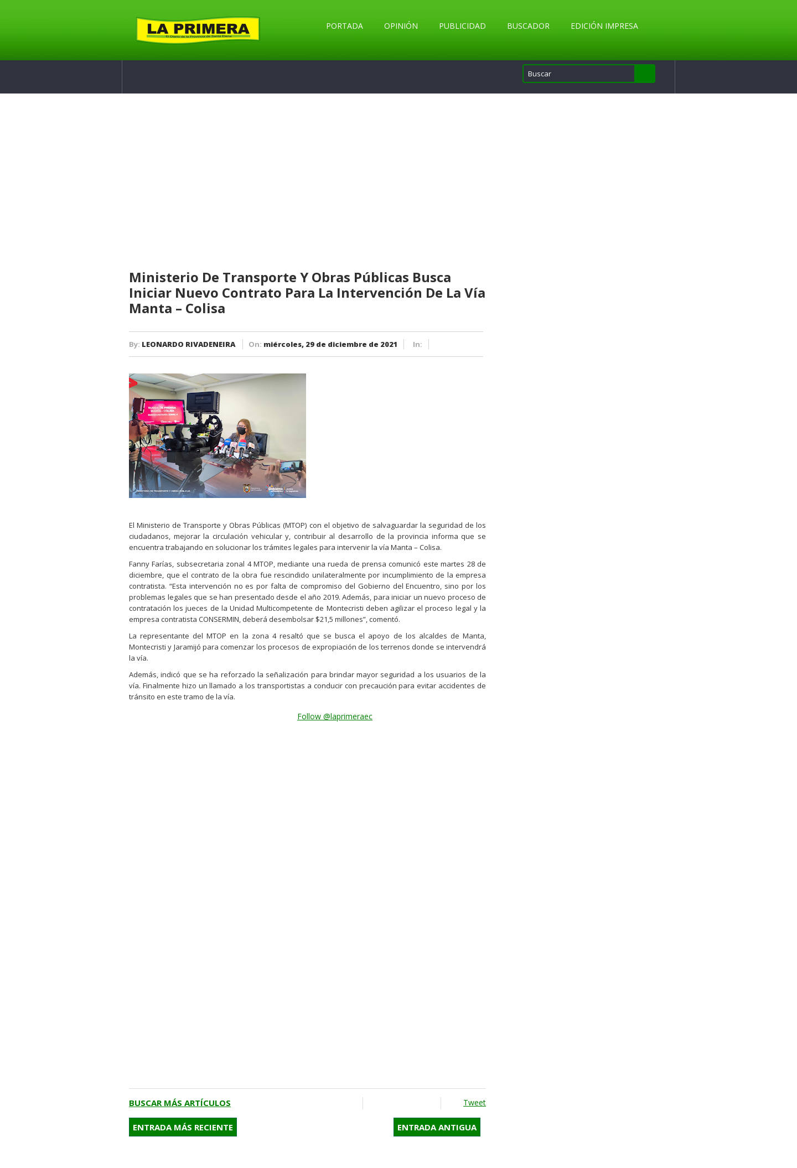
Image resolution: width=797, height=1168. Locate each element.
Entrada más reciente (183, 1127)
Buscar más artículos (180, 1102)
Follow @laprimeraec (334, 716)
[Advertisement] (307, 182)
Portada (344, 25)
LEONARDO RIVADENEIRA (188, 344)
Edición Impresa (604, 25)
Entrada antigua (437, 1127)
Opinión (401, 25)
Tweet (474, 1102)
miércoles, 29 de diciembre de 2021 (330, 344)
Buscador (528, 25)
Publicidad (462, 25)
